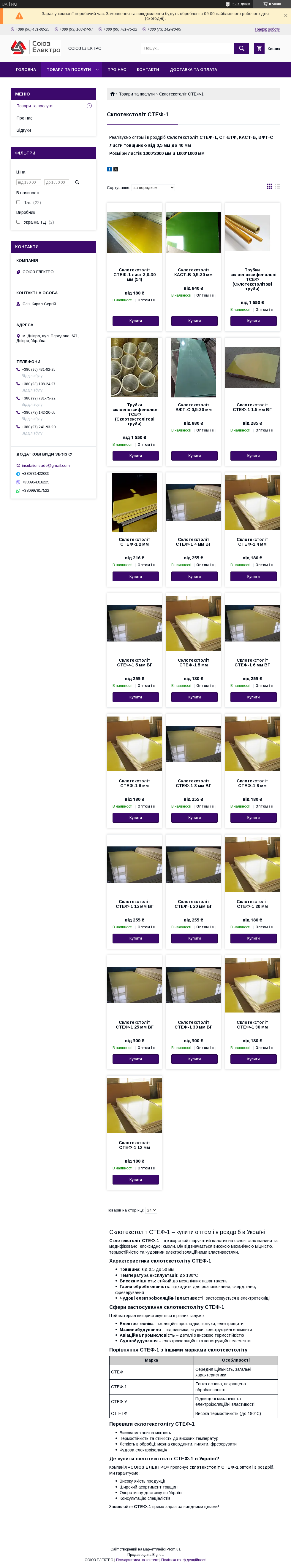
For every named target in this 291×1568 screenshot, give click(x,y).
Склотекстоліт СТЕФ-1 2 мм (134, 542)
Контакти (148, 69)
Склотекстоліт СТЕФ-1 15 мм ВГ (135, 904)
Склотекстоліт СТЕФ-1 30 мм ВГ (193, 1024)
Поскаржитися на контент (137, 1560)
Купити (135, 321)
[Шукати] (241, 48)
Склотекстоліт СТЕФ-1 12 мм (134, 1145)
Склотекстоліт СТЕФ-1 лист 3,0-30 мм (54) (134, 275)
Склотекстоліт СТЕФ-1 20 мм (252, 904)
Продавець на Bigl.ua (145, 1555)
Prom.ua (174, 1549)
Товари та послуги (69, 69)
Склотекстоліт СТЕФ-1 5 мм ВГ (134, 662)
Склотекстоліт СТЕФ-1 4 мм (252, 542)
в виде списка (277, 188)
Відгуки (24, 130)
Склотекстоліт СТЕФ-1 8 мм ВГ (193, 783)
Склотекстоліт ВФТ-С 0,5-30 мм (193, 407)
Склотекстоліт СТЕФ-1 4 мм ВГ (193, 542)
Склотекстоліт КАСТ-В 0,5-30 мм (193, 272)
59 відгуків (241, 4)
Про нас (116, 69)
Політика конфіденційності (183, 1560)
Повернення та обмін (41, 85)
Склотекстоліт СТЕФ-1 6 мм (134, 783)
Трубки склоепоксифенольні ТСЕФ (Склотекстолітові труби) (252, 279)
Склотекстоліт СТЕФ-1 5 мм (193, 662)
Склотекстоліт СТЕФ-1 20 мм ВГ (193, 904)
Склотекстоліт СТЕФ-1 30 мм (252, 1024)
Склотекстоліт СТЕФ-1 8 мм (252, 783)
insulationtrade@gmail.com (46, 465)
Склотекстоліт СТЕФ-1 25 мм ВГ (135, 1024)
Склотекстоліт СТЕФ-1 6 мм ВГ (252, 662)
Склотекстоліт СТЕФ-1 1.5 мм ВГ (252, 407)
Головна (26, 69)
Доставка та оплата (193, 69)
